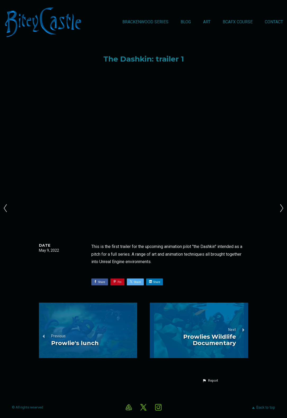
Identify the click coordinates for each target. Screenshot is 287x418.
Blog (186, 21)
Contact (274, 21)
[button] (210, 381)
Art (206, 21)
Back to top (263, 407)
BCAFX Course (238, 21)
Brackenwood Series (145, 21)
